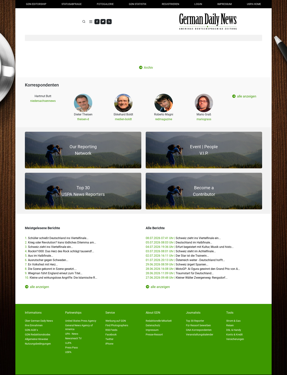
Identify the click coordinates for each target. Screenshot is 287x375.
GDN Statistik (137, 4)
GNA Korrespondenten (199, 330)
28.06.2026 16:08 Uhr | (193, 269)
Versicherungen (235, 339)
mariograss (204, 119)
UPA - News (71, 334)
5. (39, 256)
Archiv (146, 68)
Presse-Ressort (154, 334)
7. (41, 265)
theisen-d (83, 119)
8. (51, 269)
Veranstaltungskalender (199, 334)
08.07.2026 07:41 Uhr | (183, 238)
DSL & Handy (233, 330)
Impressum (224, 4)
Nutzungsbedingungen (38, 344)
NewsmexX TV (73, 338)
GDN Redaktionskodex (37, 334)
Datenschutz (153, 325)
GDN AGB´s (31, 330)
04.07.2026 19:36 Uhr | (190, 247)
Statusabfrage (71, 4)
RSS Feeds (111, 330)
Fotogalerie (105, 4)
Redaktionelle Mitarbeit (159, 321)
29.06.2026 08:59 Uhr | (177, 265)
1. (56, 238)
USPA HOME (254, 4)
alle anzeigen (244, 97)
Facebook (111, 334)
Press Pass (71, 347)
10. (61, 278)
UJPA (68, 343)
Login (198, 4)
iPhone (109, 344)
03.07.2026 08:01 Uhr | (181, 251)
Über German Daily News (39, 321)
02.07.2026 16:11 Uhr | (177, 256)
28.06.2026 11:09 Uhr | (180, 273)
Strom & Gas (233, 321)
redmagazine (163, 119)
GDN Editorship (36, 4)
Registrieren (170, 4)
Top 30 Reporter (195, 321)
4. (59, 251)
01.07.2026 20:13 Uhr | (185, 260)
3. (49, 247)
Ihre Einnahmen (34, 325)
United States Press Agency (80, 321)
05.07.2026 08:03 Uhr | (179, 243)
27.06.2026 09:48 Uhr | (187, 278)
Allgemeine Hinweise (36, 339)
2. (60, 243)
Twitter (109, 339)
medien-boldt (123, 119)
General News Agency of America (79, 327)
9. (53, 273)
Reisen (230, 325)
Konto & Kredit (234, 334)
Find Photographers (116, 325)
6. (46, 260)
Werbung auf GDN (115, 321)
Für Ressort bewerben (198, 325)
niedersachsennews (43, 101)
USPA (68, 352)
